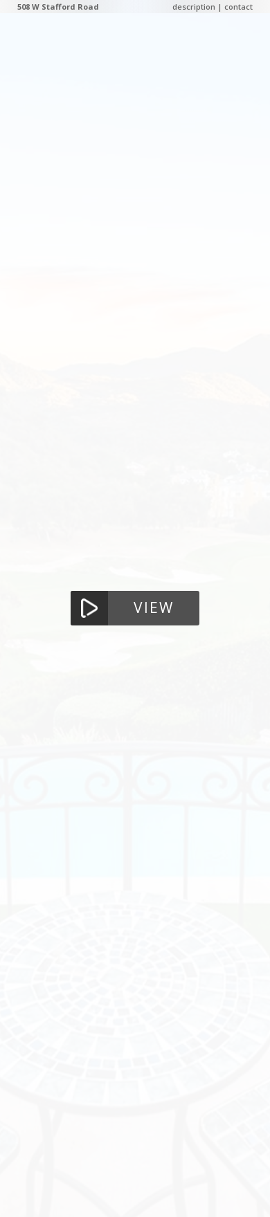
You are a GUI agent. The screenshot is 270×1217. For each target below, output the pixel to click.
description (193, 6)
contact (238, 6)
